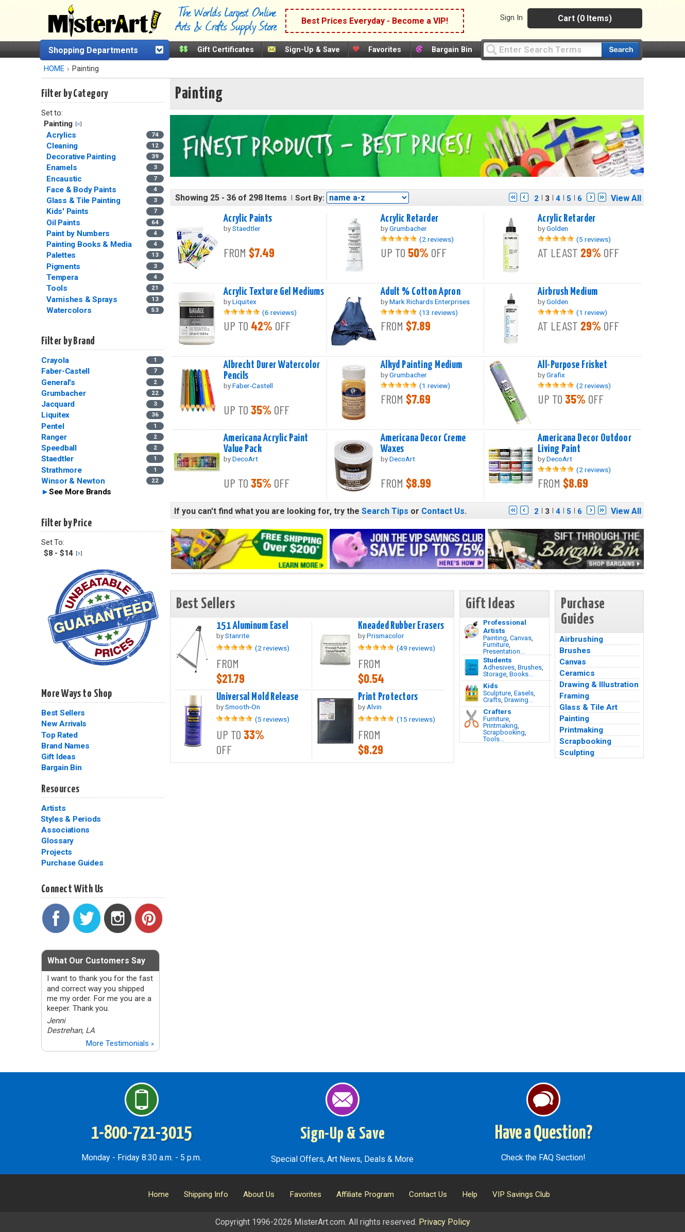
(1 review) (591, 312)
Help (469, 1194)
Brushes (530, 667)
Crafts (492, 700)
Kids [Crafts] (490, 685)
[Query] (542, 49)
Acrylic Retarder (410, 218)
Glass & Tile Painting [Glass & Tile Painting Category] (84, 200)
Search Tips (385, 511)
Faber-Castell (65, 371)
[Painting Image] (471, 630)
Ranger (54, 437)
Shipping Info (206, 1194)
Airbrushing (581, 639)
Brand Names (65, 746)
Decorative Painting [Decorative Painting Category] (81, 156)
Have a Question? (543, 1133)
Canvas (521, 638)
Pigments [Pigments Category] (64, 266)
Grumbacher (63, 393)
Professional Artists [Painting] (504, 626)
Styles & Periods (71, 819)
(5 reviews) (593, 239)
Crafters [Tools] (497, 711)
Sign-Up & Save (312, 49)
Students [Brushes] (497, 660)
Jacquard (58, 404)
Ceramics (577, 673)
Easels (524, 693)
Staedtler (57, 458)
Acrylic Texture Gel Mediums (274, 292)
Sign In (511, 17)
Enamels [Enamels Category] (62, 167)
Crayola (54, 360)
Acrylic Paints (248, 218)
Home (158, 1194)
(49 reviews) (416, 648)
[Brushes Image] (471, 667)
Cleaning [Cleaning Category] (63, 146)
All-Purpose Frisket (572, 365)
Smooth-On (242, 707)
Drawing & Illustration (599, 684)
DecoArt (245, 459)
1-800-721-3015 (141, 1133)
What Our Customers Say (96, 960)
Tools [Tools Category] (58, 288)
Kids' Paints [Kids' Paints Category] (68, 211)
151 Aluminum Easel (252, 626)
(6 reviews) (279, 312)
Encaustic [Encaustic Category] (65, 179)
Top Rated (59, 735)
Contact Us (443, 511)
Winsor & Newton (73, 481)
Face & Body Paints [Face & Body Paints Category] (82, 189)
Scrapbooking (504, 732)
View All (626, 198)
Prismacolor (385, 635)
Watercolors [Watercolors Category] (69, 310)
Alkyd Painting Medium (422, 365)
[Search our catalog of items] (620, 50)
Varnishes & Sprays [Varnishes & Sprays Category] (82, 299)
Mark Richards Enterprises (429, 301)
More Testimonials (119, 1043)
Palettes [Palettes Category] (62, 255)
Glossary (57, 840)
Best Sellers (63, 713)
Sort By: (309, 198)
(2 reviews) (436, 239)
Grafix (555, 375)
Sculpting (576, 752)
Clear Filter (78, 124)
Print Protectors (388, 697)
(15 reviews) (416, 719)
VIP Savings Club (521, 1194)
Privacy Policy (444, 1222)
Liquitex (55, 415)
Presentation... (504, 651)
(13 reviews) (438, 312)
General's (58, 382)
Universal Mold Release (257, 697)
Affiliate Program (365, 1194)
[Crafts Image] (471, 693)
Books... (521, 674)
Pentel (52, 426)
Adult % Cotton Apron (421, 292)
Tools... (493, 739)
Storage (494, 674)
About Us (259, 1194)
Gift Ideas (58, 756)
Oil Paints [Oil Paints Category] (64, 222)
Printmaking (500, 725)
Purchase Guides (72, 863)
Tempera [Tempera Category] (63, 277)
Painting (495, 638)
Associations (65, 830)
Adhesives (499, 667)
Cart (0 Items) (585, 18)
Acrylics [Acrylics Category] (62, 135)
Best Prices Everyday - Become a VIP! (374, 21)
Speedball (59, 448)
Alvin (374, 707)
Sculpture (497, 693)
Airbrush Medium (567, 292)
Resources (60, 789)
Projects (56, 852)
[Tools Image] (471, 719)
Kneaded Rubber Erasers (401, 626)
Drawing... (518, 700)
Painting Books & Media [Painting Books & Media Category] (89, 244)
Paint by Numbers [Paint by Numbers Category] (79, 233)
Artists (53, 808)
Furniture (496, 644)
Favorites (384, 49)
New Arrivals (64, 723)
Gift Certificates (225, 49)
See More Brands (80, 491)
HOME (54, 68)
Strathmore (61, 470)
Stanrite (237, 635)
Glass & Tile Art (588, 707)
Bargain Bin (452, 49)
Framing (574, 696)
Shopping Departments (93, 50)
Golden (557, 228)
